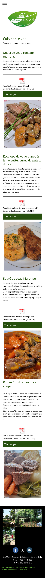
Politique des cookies (10, 570)
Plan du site (23, 570)
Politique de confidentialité (25, 567)
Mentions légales (8, 567)
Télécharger (10, 94)
